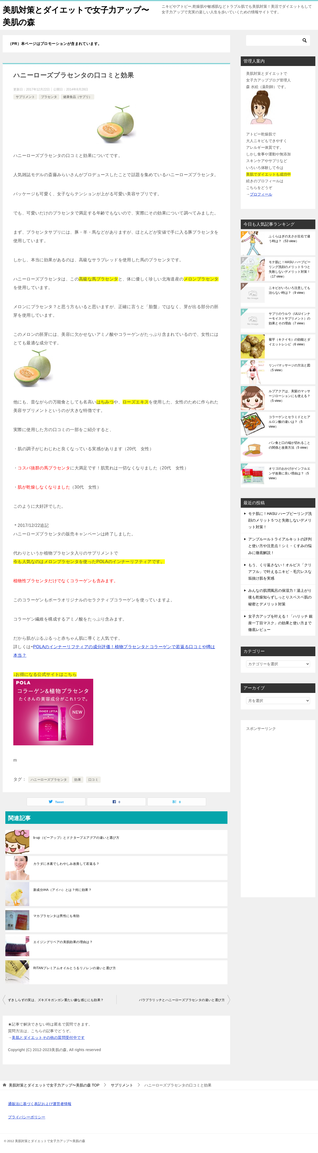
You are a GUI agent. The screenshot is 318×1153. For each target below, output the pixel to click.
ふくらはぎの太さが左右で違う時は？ (289, 238)
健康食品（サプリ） (77, 96)
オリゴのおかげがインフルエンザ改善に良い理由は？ (289, 473)
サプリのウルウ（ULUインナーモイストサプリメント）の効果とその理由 (289, 318)
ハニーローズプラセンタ (49, 779)
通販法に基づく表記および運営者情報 (39, 1103)
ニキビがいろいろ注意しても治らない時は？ (289, 290)
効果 (77, 779)
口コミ (93, 779)
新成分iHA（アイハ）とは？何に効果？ (62, 889)
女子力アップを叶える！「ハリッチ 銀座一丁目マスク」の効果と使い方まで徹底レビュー (280, 622)
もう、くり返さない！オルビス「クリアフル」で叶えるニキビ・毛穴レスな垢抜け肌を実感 (280, 571)
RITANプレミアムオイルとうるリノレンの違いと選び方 (74, 967)
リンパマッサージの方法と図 (289, 367)
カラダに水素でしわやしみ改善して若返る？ (66, 863)
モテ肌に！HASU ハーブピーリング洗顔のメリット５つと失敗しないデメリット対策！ (290, 269)
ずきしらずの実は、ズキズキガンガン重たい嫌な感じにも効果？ (56, 999)
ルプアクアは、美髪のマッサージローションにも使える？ (289, 395)
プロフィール (261, 194)
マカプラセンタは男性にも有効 (56, 915)
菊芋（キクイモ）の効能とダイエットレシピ (289, 341)
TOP (54, 1084)
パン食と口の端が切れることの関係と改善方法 (289, 444)
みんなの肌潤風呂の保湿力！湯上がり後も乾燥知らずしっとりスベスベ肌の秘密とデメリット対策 (280, 596)
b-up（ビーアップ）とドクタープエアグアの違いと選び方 (76, 837)
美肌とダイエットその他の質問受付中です (48, 1037)
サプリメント (25, 96)
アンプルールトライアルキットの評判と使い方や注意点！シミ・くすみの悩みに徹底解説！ (280, 545)
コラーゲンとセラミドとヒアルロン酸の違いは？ (289, 421)
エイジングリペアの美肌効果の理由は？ (63, 941)
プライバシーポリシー (26, 1116)
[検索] (278, 40)
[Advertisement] (278, 811)
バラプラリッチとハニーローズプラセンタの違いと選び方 (182, 999)
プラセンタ (49, 96)
